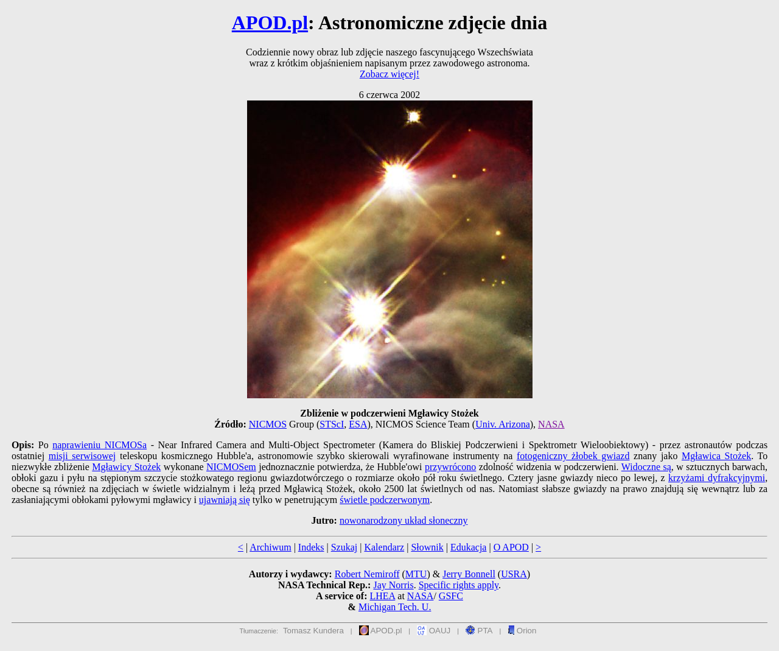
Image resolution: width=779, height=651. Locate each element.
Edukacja (468, 547)
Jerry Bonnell (468, 574)
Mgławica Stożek (716, 456)
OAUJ (433, 630)
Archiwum (270, 547)
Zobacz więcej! (389, 74)
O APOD (511, 547)
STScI (332, 424)
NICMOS (268, 424)
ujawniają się (224, 499)
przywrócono (450, 467)
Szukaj (344, 547)
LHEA (383, 596)
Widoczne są (646, 467)
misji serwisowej (82, 456)
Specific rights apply (458, 585)
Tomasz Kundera (313, 630)
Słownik (427, 547)
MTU (416, 574)
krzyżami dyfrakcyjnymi (716, 478)
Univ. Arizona (502, 424)
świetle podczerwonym (385, 499)
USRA (514, 574)
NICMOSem (231, 467)
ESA (358, 424)
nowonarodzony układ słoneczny (404, 520)
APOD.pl (270, 22)
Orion (522, 630)
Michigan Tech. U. (394, 607)
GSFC (451, 596)
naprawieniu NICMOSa (99, 445)
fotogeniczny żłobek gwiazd (573, 456)
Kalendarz (384, 547)
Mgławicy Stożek (126, 467)
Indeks (311, 547)
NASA (551, 424)
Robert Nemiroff (367, 574)
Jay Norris (393, 585)
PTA (479, 630)
